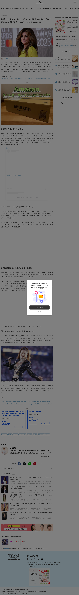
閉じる (39, 311)
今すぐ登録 (39, 307)
